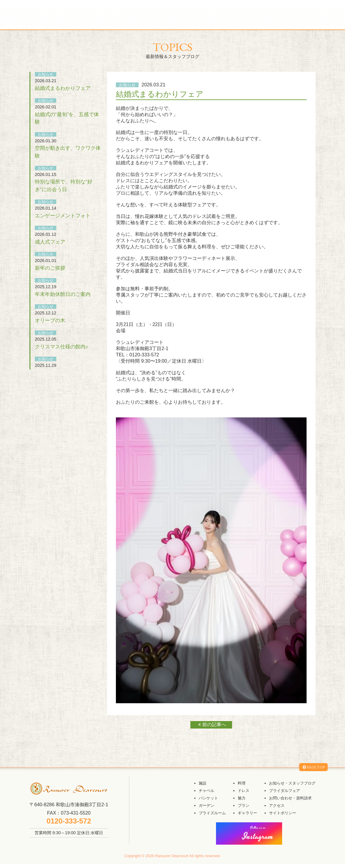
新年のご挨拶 (50, 268)
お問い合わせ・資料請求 (290, 798)
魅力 (241, 798)
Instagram (258, 834)
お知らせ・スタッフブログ (292, 783)
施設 (202, 783)
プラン (243, 805)
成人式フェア (50, 242)
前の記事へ (211, 724)
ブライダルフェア (284, 790)
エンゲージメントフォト (63, 216)
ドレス (243, 790)
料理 (241, 783)
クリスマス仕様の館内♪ (61, 347)
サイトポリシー (282, 813)
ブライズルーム (212, 813)
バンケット (208, 798)
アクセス (277, 805)
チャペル (206, 790)
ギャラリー (247, 813)
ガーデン (206, 805)
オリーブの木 (50, 320)
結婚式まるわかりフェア (63, 88)
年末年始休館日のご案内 (63, 294)
